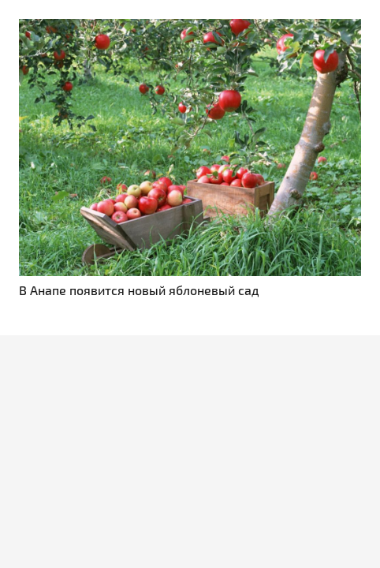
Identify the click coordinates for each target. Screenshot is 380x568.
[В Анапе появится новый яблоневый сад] (190, 28)
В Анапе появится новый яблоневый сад (139, 289)
